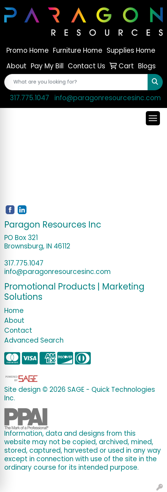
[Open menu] (153, 118)
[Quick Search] (76, 82)
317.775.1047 (29, 98)
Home (14, 310)
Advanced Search (34, 340)
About (14, 320)
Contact (18, 330)
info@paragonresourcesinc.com (107, 98)
